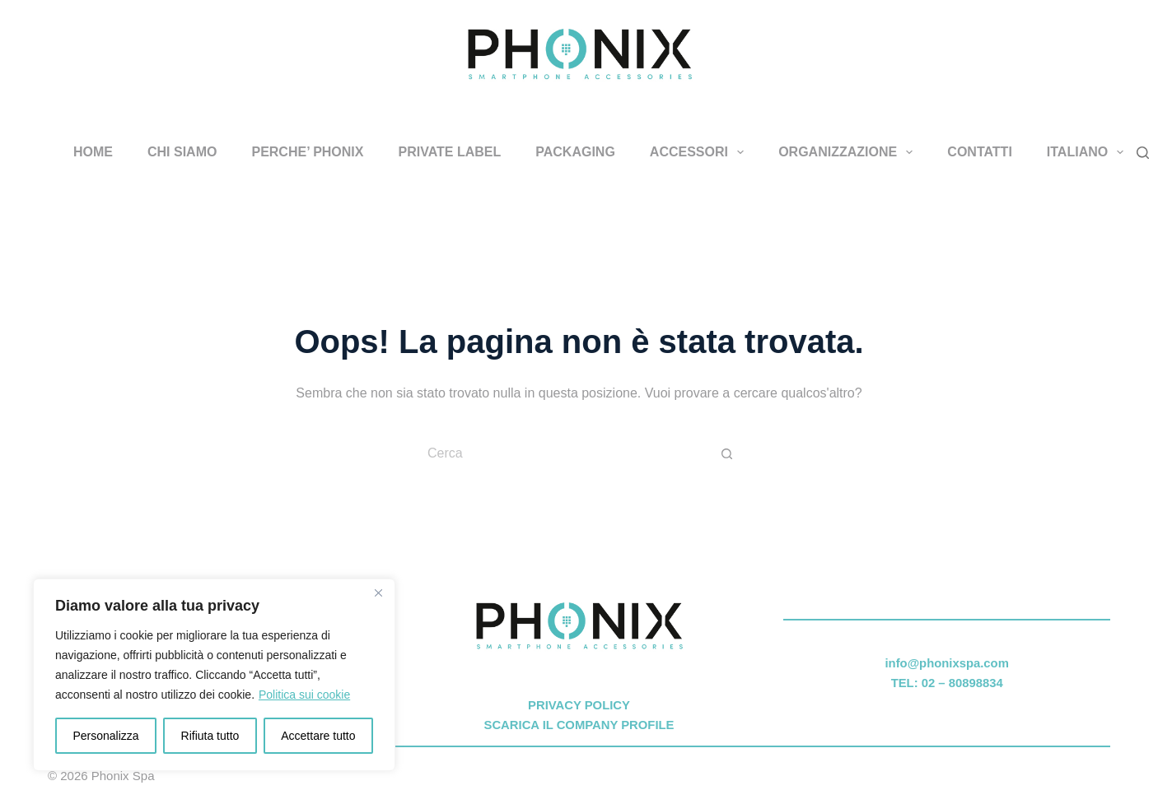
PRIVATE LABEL (449, 152)
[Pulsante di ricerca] (727, 453)
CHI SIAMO (182, 152)
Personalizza (105, 735)
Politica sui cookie (304, 694)
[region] (214, 675)
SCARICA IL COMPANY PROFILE (579, 725)
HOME (93, 152)
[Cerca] (1143, 152)
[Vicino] (378, 592)
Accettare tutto (318, 735)
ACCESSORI (700, 152)
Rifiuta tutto (210, 735)
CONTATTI (979, 152)
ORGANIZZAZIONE (848, 152)
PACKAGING (575, 152)
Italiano (1089, 152)
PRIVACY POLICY (579, 705)
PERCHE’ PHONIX (307, 152)
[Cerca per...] (562, 453)
